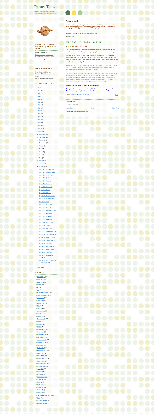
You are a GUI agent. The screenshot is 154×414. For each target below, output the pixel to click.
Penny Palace (41, 358)
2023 (39, 93)
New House (40, 342)
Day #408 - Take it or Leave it (47, 169)
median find (40, 337)
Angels (39, 284)
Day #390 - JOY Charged (46, 222)
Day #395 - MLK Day (45, 207)
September (42, 143)
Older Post (115, 108)
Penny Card (40, 353)
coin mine (40, 300)
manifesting (40, 334)
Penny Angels (41, 350)
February (42, 164)
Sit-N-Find (40, 387)
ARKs (39, 287)
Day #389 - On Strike (45, 225)
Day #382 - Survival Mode (46, 246)
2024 (39, 90)
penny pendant (41, 363)
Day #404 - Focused (45, 181)
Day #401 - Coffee (44, 190)
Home (92, 108)
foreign (39, 321)
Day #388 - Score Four (45, 228)
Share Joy (40, 379)
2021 (39, 99)
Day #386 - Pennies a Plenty (47, 234)
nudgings (40, 345)
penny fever (40, 355)
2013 (39, 123)
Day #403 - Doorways (45, 184)
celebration (40, 298)
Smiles (39, 390)
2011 (39, 128)
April (40, 158)
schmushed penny (42, 377)
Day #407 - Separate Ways (47, 172)
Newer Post (69, 108)
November (42, 137)
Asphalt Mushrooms (43, 292)
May (40, 155)
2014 (39, 120)
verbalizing (40, 403)
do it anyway (41, 311)
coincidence (40, 303)
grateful (39, 324)
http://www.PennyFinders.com (44, 55)
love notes (40, 332)
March (41, 160)
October (41, 140)
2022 (39, 96)
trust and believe (42, 400)
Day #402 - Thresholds (45, 187)
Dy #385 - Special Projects (47, 237)
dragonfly (40, 313)
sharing (39, 382)
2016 (39, 114)
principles (40, 371)
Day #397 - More (44, 201)
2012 (39, 126)
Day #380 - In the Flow (45, 252)
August (41, 146)
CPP (38, 305)
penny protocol (41, 366)
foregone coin (41, 319)
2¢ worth (39, 279)
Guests (39, 326)
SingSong (40, 384)
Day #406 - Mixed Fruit (45, 175)
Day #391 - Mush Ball (45, 219)
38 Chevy (40, 282)
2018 (39, 108)
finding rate (40, 316)
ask (38, 290)
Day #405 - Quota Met (45, 178)
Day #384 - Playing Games (47, 240)
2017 (39, 111)
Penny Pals (40, 361)
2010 (39, 131)
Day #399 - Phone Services (47, 196)
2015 (39, 117)
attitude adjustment (43, 295)
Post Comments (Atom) (81, 111)
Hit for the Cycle (42, 329)
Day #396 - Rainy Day (45, 204)
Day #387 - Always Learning (47, 231)
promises (40, 374)
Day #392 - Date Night (45, 216)
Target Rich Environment (44, 395)
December (42, 134)
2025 (39, 87)
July (40, 149)
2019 (39, 105)
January (41, 166)
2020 (39, 102)
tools (38, 397)
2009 (39, 267)
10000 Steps (41, 277)
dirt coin (39, 308)
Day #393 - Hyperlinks (45, 213)
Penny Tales (44, 6)
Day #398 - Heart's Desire (46, 198)
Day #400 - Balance (45, 193)
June (40, 152)
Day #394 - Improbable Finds (47, 210)
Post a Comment (73, 104)
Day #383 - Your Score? (46, 243)
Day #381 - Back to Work (46, 249)
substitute (40, 392)
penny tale (40, 369)
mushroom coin (42, 340)
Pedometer (40, 348)
